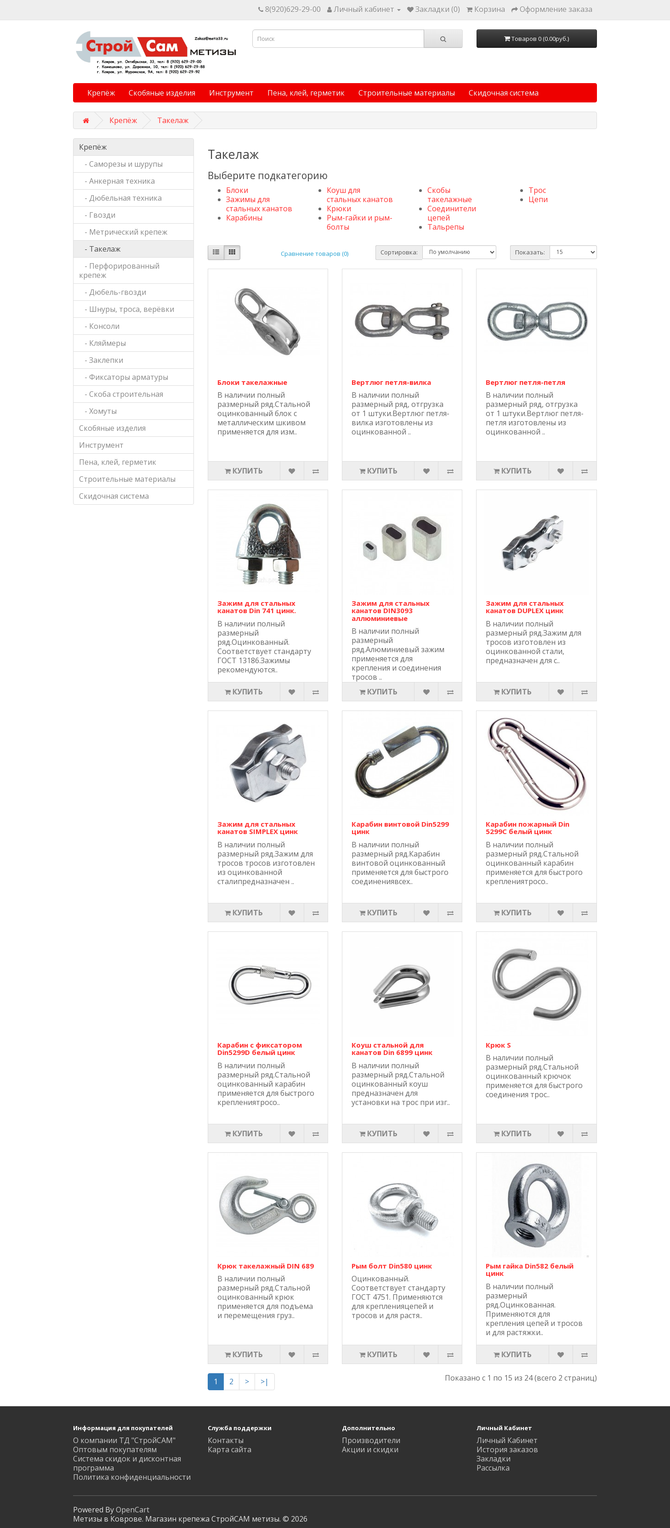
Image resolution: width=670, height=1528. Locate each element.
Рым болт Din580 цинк (392, 1265)
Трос (537, 190)
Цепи (538, 199)
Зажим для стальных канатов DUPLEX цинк (525, 606)
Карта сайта (229, 1449)
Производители (371, 1440)
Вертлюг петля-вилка (391, 382)
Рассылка (493, 1468)
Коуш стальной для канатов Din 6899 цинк (392, 1048)
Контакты (226, 1440)
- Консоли (99, 326)
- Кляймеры (102, 343)
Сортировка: (399, 252)
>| (265, 1381)
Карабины (244, 218)
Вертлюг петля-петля (525, 382)
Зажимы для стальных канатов (259, 204)
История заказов (507, 1449)
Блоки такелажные (252, 382)
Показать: (530, 252)
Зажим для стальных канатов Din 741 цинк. (256, 606)
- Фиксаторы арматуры (123, 377)
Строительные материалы (406, 93)
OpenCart (132, 1510)
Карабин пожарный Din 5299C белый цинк (527, 827)
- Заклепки (101, 360)
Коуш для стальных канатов (360, 194)
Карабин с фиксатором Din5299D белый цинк (259, 1048)
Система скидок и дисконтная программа (127, 1463)
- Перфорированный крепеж (119, 270)
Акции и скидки (370, 1449)
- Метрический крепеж (123, 232)
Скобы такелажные (449, 194)
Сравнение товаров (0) (314, 253)
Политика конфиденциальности (132, 1477)
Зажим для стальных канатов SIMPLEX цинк (257, 827)
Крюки (339, 208)
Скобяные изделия (162, 93)
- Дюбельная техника (120, 198)
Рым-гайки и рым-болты (359, 222)
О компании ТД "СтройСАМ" (124, 1440)
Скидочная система (504, 93)
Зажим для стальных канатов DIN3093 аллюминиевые (391, 610)
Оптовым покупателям (115, 1449)
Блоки (237, 190)
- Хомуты (98, 411)
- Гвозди (97, 215)
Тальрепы (445, 227)
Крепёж (101, 93)
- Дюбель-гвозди (112, 292)
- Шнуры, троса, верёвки (126, 309)
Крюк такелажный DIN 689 (265, 1265)
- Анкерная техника (117, 181)
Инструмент (231, 93)
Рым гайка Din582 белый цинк (529, 1269)
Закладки (494, 1459)
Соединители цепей (451, 213)
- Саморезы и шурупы (121, 164)
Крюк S (498, 1044)
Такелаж (172, 120)
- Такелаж (99, 249)
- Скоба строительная (121, 394)
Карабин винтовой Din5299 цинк (400, 827)
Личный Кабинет (507, 1440)
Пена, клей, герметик (306, 93)
